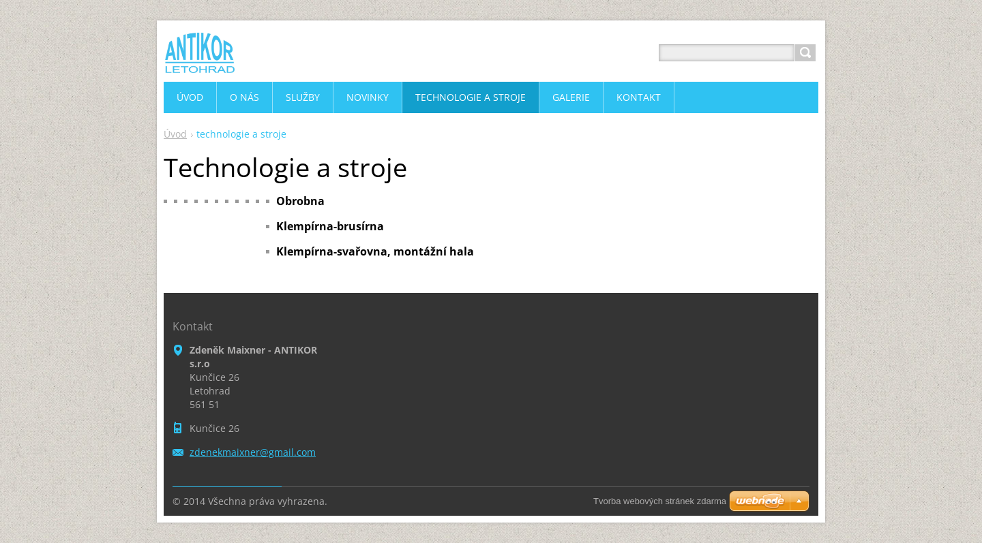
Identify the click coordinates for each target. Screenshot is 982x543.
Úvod (175, 133)
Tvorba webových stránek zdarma (659, 501)
